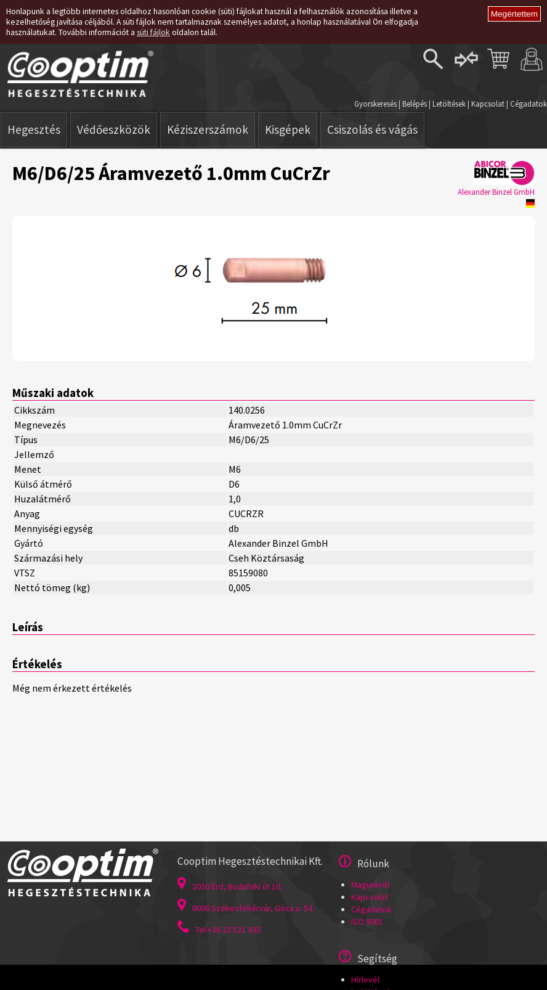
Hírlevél (365, 979)
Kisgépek (287, 129)
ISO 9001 (367, 921)
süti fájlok (153, 32)
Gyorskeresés (375, 103)
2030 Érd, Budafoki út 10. (229, 886)
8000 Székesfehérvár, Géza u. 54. (245, 908)
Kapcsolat (487, 103)
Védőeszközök (113, 129)
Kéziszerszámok (207, 129)
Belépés (414, 103)
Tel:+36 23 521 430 (219, 929)
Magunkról (370, 884)
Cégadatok (528, 103)
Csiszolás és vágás (372, 129)
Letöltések (449, 103)
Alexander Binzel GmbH (496, 192)
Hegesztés (33, 129)
